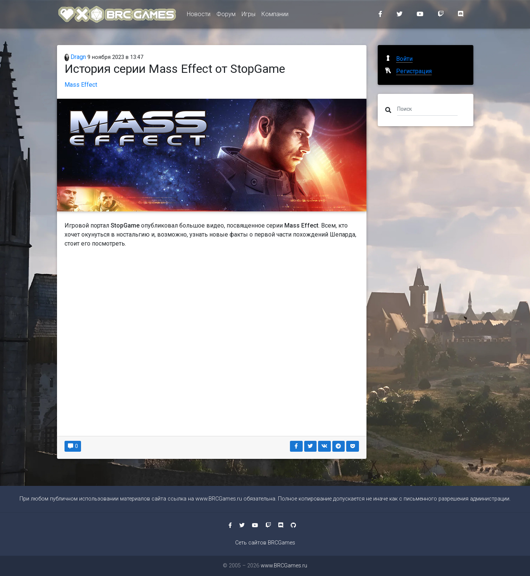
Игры (248, 15)
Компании (274, 15)
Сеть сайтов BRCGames (265, 543)
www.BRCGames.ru (218, 499)
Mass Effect (81, 84)
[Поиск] (427, 108)
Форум (226, 15)
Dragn (75, 56)
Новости (198, 15)
